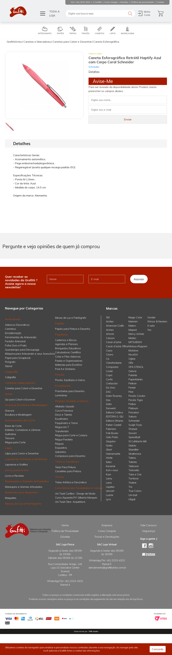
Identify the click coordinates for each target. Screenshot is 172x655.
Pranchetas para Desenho (69, 391)
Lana (109, 482)
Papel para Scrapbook (18, 357)
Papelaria (61, 334)
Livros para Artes (16, 470)
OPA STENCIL (135, 367)
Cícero (109, 354)
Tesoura (9, 438)
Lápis (8, 448)
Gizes (8, 394)
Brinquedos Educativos (68, 348)
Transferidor (62, 431)
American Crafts (115, 325)
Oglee (131, 358)
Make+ (132, 325)
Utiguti (131, 499)
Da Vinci (110, 387)
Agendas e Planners (66, 344)
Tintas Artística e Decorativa (71, 482)
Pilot (130, 391)
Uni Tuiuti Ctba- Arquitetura (70, 501)
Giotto (109, 445)
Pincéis (59, 374)
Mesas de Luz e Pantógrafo (23, 503)
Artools (110, 333)
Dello (109, 404)
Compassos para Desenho (70, 456)
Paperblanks (135, 379)
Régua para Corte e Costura (71, 435)
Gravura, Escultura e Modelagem (26, 405)
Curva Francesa (64, 410)
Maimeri (133, 321)
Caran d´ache (113, 342)
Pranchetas (63, 385)
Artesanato (13, 319)
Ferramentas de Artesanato (20, 337)
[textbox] (100, 13)
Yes (149, 329)
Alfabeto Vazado (64, 406)
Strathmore (134, 453)
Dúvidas (65, 536)
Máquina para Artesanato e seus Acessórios (30, 353)
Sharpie (132, 429)
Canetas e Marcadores (20, 383)
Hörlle (109, 457)
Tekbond (133, 466)
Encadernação (13, 333)
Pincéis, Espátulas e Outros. (70, 380)
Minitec (132, 338)
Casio (109, 350)
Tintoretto (133, 470)
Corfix (109, 379)
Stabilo (132, 445)
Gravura (9, 410)
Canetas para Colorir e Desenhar (23, 388)
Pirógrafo (10, 362)
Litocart (110, 490)
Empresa (107, 525)
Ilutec (109, 462)
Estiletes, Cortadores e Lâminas (22, 430)
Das (108, 400)
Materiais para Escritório (68, 364)
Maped (132, 329)
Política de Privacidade (65, 531)
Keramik (110, 466)
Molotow (133, 350)
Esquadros (61, 447)
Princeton (133, 412)
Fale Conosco (148, 525)
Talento (132, 462)
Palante (132, 375)
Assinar (139, 279)
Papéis (59, 323)
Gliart (109, 449)
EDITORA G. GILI (114, 416)
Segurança (148, 531)
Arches (110, 329)
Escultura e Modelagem (18, 414)
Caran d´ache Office (117, 346)
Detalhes (94, 71)
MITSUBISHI (135, 342)
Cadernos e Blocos (66, 340)
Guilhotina (10, 434)
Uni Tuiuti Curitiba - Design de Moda (75, 493)
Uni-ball (132, 495)
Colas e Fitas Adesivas (68, 356)
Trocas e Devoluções (106, 536)
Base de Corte (13, 425)
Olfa (130, 362)
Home (65, 525)
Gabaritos (60, 452)
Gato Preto (112, 437)
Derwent (111, 408)
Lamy (109, 478)
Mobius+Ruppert (137, 346)
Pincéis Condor (136, 395)
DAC (108, 391)
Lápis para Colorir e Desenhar (22, 453)
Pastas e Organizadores (68, 360)
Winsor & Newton (157, 321)
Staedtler (133, 449)
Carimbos (10, 328)
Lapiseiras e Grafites (16, 464)
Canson (110, 338)
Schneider (94, 66)
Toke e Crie (134, 474)
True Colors (134, 490)
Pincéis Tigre (135, 400)
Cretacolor (112, 383)
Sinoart (132, 433)
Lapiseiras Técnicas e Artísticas (26, 459)
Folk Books (112, 433)
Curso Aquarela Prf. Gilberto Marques (76, 497)
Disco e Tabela (63, 414)
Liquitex (110, 486)
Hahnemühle (113, 453)
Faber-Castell (113, 424)
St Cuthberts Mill (137, 441)
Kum (108, 474)
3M (108, 317)
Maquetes (10, 498)
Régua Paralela (64, 439)
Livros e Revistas (14, 475)
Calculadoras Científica (68, 352)
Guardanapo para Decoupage (22, 349)
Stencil (8, 366)
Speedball (134, 437)
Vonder (151, 317)
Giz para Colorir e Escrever (20, 399)
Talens (132, 457)
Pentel (132, 387)
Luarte (109, 495)
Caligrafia (11, 371)
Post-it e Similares (65, 369)
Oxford (132, 371)
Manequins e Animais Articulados (27, 481)
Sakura (132, 416)
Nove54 (133, 354)
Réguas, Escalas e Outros (72, 401)
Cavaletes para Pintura (68, 471)
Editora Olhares (114, 420)
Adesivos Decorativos (17, 324)
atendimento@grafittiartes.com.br (107, 567)
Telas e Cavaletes (67, 461)
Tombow (133, 478)
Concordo (157, 649)
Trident (132, 482)
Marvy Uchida (136, 333)
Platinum (133, 408)
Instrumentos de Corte (20, 420)
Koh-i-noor (112, 470)
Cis (107, 358)
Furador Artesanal (15, 341)
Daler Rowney (114, 395)
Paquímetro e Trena (66, 423)
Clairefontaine (114, 362)
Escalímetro (61, 418)
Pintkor (132, 404)
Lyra (108, 499)
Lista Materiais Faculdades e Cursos (79, 488)
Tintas (59, 477)
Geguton (111, 441)
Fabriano (111, 429)
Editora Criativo (114, 412)
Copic (109, 375)
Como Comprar (107, 531)
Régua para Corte (15, 442)
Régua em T (62, 427)
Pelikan (132, 383)
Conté (109, 371)
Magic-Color (135, 317)
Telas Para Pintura (65, 467)
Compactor (112, 367)
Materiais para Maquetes (21, 492)
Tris (130, 486)
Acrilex (110, 321)
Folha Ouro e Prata (15, 345)
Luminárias (61, 395)
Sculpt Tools (135, 424)
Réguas (59, 443)
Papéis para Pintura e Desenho (72, 328)
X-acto (151, 325)
